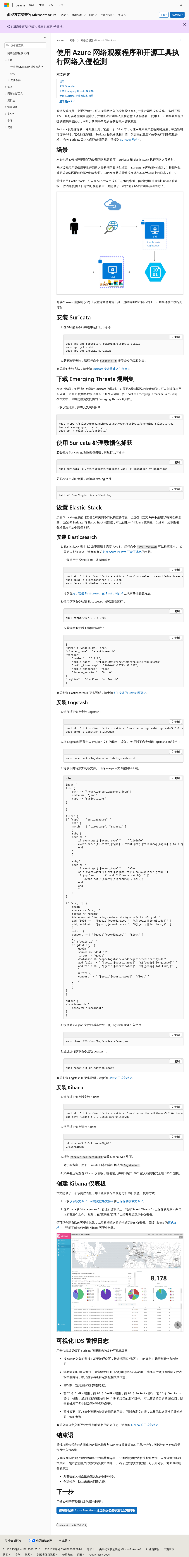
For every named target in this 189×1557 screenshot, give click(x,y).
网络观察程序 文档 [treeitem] (18, 53)
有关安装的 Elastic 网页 (128, 693)
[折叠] (45, 37)
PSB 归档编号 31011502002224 (62, 1549)
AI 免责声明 (152, 1549)
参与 (17, 1554)
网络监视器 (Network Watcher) (98, 40)
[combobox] (25, 45)
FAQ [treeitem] (12, 73)
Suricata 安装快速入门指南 (110, 369)
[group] (123, 580)
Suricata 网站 (128, 139)
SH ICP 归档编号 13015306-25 (20, 1549)
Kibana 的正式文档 (143, 1425)
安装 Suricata (67, 86)
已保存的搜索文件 (128, 1201)
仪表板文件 (76, 1201)
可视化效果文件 (100, 1201)
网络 (72, 40)
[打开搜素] (181, 5)
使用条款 (67, 1554)
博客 (5, 1554)
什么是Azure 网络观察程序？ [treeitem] (26, 66)
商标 (79, 1554)
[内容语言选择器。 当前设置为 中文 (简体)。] (13, 1541)
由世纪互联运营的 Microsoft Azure (119, 1549)
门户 (163, 15)
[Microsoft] (6, 5)
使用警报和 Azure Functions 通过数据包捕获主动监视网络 (97, 1510)
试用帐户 (177, 15)
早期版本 (169, 1549)
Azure (60, 40)
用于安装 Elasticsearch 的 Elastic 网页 (96, 593)
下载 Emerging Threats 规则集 (76, 91)
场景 (62, 81)
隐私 (89, 1549)
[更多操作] (180, 41)
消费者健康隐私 (46, 1554)
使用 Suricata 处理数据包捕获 (76, 95)
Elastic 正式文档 (119, 1078)
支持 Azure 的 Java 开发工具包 (122, 552)
